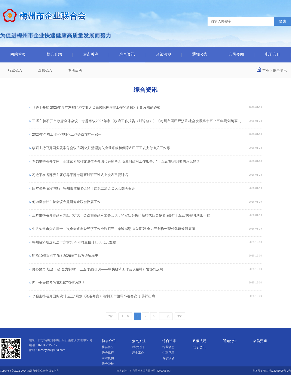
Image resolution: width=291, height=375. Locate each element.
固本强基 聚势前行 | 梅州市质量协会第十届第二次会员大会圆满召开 (83, 188)
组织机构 (108, 358)
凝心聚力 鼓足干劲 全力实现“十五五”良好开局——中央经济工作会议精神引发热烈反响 (97, 269)
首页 (265, 70)
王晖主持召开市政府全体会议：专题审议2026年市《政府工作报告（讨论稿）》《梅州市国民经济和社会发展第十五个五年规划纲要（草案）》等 (138, 123)
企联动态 (45, 70)
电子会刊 (272, 54)
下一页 (166, 316)
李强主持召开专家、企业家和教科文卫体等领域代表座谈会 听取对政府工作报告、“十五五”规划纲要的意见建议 (116, 161)
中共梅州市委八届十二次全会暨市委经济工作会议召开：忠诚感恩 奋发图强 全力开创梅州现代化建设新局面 (113, 229)
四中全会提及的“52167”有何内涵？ (58, 283)
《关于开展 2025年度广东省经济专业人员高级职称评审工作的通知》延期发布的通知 (96, 107)
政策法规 (163, 54)
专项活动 (75, 70)
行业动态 (15, 70)
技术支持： (123, 370)
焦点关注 (90, 54)
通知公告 (200, 54)
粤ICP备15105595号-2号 (277, 370)
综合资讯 (127, 54)
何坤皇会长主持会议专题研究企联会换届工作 (66, 202)
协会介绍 (54, 54)
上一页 (125, 316)
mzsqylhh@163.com (51, 350)
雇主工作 (138, 352)
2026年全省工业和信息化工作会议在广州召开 (66, 134)
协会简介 (108, 347)
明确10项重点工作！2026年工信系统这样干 (65, 256)
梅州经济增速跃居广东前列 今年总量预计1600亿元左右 (74, 242)
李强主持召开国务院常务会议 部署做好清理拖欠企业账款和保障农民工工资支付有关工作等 (101, 148)
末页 (180, 316)
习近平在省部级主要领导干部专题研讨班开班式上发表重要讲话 (80, 175)
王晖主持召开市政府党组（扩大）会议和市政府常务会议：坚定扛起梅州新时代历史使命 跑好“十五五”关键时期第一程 (121, 215)
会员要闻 (236, 54)
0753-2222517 (47, 345)
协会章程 (108, 352)
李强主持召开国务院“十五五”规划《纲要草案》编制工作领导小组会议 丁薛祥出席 (93, 296)
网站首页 (18, 54)
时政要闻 (138, 347)
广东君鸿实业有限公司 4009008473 (150, 370)
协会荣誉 (108, 363)
